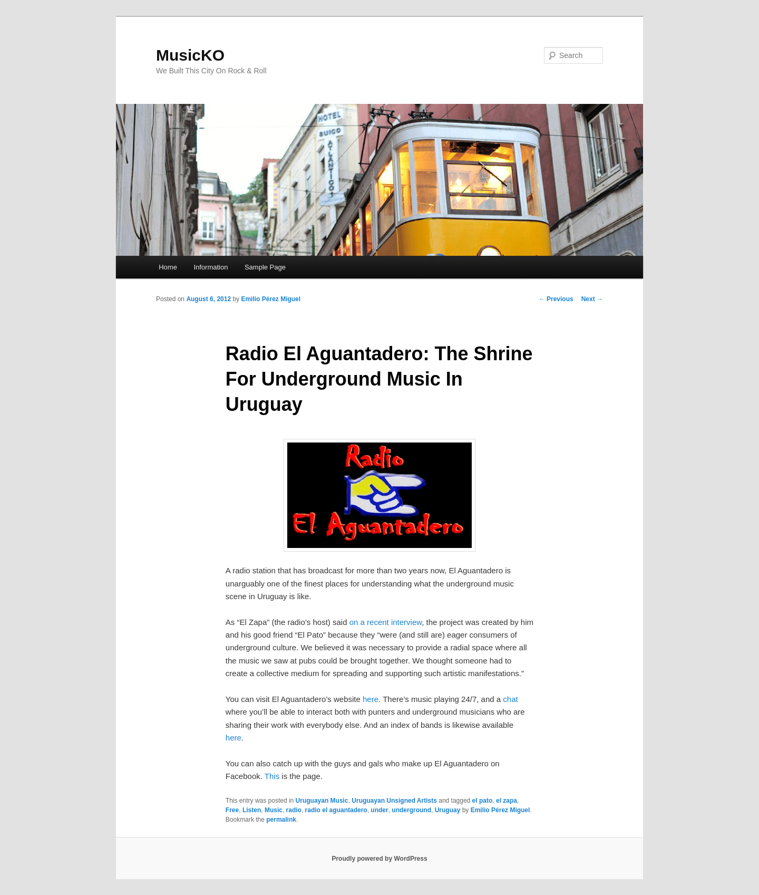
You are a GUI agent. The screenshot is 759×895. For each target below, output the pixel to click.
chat (510, 699)
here (370, 699)
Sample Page (265, 267)
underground (411, 810)
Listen (251, 810)
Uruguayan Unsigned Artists (394, 800)
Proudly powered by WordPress (379, 858)
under (379, 810)
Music (274, 810)
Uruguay (448, 810)
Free (232, 810)
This (273, 776)
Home (168, 267)
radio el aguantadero (336, 810)
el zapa (506, 800)
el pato (482, 800)
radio (293, 810)
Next (592, 299)
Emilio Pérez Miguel (270, 299)
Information (210, 267)
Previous (556, 299)
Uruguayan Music (322, 800)
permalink (281, 819)
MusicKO (190, 55)
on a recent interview (385, 622)
